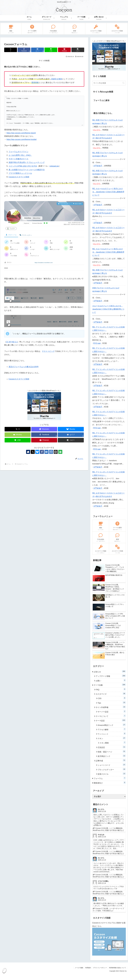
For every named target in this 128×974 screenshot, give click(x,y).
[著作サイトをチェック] (28, 452)
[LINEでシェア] (50, 50)
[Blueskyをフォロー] (37, 452)
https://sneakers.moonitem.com (44, 262)
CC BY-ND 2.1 (12, 342)
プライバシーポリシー (100, 967)
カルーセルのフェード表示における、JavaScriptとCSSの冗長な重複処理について (108, 309)
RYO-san (97, 343)
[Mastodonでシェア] (44, 429)
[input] (109, 83)
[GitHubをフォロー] (51, 452)
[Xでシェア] (10, 50)
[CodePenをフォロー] (56, 452)
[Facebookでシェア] (24, 50)
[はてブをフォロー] (46, 452)
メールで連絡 (79, 967)
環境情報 (35, 83)
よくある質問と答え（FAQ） (20, 155)
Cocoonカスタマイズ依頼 (19, 177)
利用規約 (88, 967)
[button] (77, 50)
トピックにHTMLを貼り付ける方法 (23, 166)
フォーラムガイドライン (18, 152)
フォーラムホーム (64, 203)
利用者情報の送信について (117, 967)
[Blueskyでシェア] (71, 429)
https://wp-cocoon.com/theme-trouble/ (21, 139)
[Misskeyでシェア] (18, 434)
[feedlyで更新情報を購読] (60, 452)
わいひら (96, 130)
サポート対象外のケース (18, 159)
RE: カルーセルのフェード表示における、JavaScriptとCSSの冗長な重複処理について (108, 192)
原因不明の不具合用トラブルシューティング (27, 162)
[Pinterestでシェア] (64, 50)
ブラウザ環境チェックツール (20, 173)
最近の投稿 (77, 203)
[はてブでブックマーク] (37, 50)
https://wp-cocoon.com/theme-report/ (21, 133)
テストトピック (48, 351)
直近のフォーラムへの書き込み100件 (24, 367)
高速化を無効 (56, 79)
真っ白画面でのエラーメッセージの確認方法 (27, 170)
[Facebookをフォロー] (42, 452)
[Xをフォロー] (33, 452)
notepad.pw (54, 166)
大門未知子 (97, 166)
